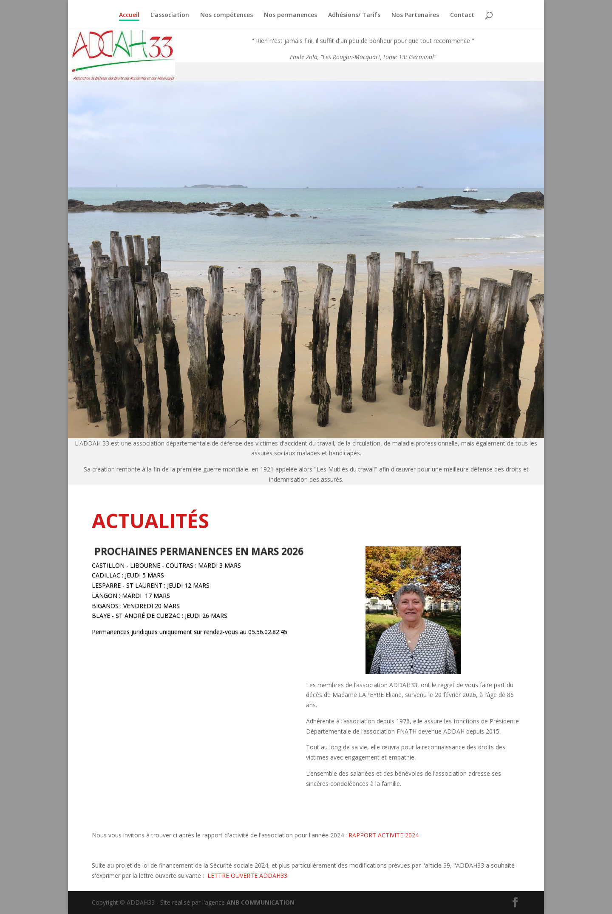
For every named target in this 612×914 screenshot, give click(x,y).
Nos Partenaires (415, 15)
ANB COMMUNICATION (261, 902)
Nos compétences (226, 15)
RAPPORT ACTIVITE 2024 (383, 835)
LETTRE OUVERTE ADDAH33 (247, 875)
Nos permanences (290, 15)
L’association (169, 15)
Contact (462, 15)
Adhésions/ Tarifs (354, 15)
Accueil (129, 15)
